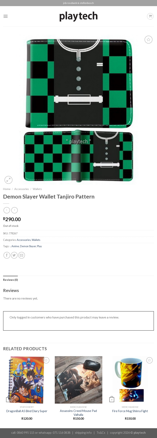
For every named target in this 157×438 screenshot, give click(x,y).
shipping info (83, 432)
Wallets (37, 189)
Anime (15, 246)
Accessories (21, 189)
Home (6, 189)
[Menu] (5, 16)
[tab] (10, 280)
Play (39, 246)
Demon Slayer (28, 246)
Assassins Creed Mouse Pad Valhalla (78, 412)
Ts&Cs (100, 432)
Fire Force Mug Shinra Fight (130, 411)
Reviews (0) (10, 279)
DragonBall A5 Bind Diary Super (26, 411)
